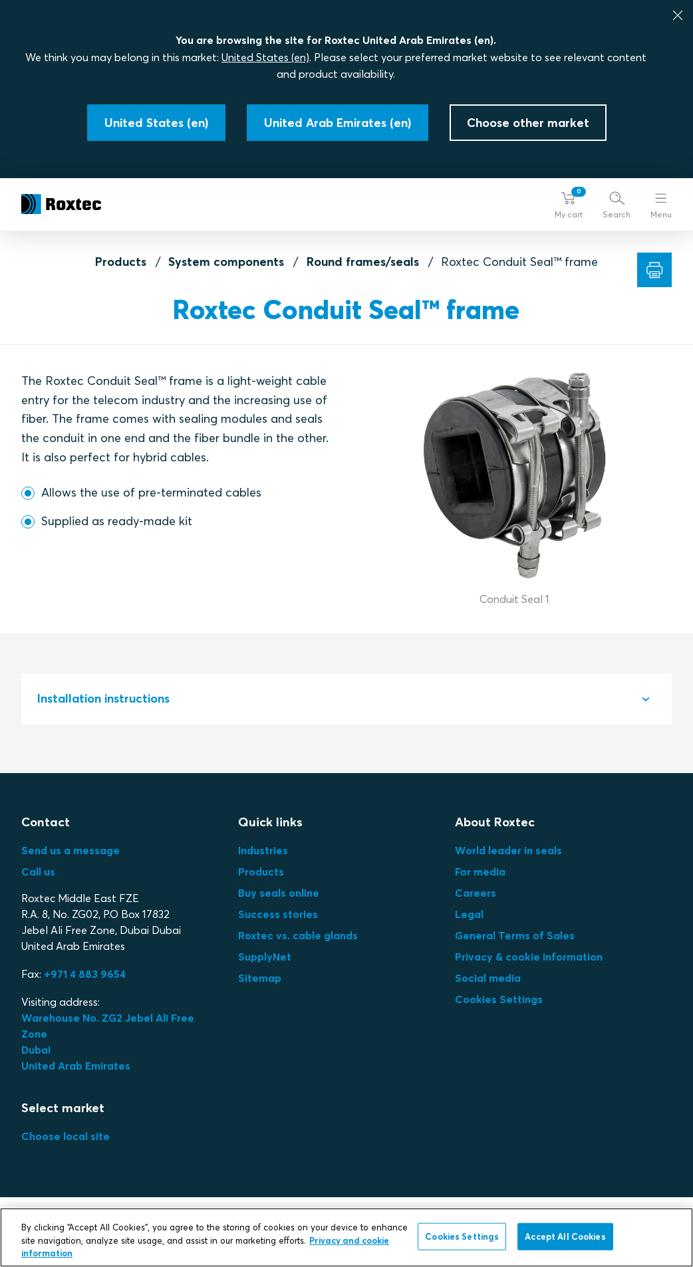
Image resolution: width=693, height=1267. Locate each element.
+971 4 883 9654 (85, 973)
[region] (346, 1237)
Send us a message (70, 850)
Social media (488, 977)
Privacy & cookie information (529, 956)
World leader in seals (508, 850)
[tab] (346, 699)
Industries (263, 850)
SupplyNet (264, 956)
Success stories (278, 914)
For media (480, 871)
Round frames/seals (363, 261)
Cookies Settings (499, 999)
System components (226, 261)
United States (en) (265, 57)
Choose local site (65, 1136)
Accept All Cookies (565, 1235)
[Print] (654, 270)
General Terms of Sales (515, 935)
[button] (569, 204)
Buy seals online (278, 892)
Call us (38, 871)
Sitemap (259, 977)
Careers (475, 892)
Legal (469, 914)
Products (120, 261)
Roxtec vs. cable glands (298, 935)
